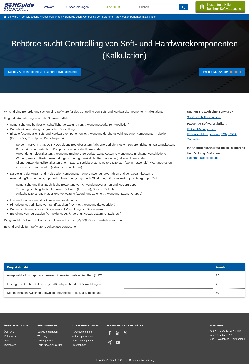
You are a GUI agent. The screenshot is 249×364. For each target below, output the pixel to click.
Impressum (10, 345)
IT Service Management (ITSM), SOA (212, 134)
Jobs (6, 340)
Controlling (194, 139)
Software (49, 7)
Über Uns (9, 331)
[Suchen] (183, 7)
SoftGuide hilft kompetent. (204, 117)
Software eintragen (47, 331)
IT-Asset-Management (201, 129)
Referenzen (10, 336)
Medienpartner (45, 340)
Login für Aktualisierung (49, 345)
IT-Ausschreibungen (82, 331)
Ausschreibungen (77, 7)
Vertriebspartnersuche (83, 336)
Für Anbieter (112, 6)
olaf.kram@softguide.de (203, 157)
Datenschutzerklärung (141, 360)
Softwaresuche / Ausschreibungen (41, 16)
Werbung (42, 336)
